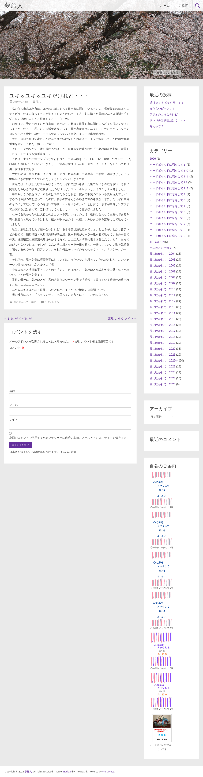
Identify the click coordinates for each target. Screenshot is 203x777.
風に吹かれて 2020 (162, 348)
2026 (153, 158)
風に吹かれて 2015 (162, 319)
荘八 (38, 101)
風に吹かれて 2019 (162, 342)
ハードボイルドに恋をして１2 (168, 182)
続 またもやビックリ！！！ (167, 102)
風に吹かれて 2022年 (164, 360)
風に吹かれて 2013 (162, 307)
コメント (16, 347)
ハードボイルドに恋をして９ (168, 235)
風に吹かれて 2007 (162, 271)
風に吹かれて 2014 (162, 313)
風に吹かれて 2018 (162, 336)
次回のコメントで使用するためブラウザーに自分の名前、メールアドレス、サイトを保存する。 (69, 437)
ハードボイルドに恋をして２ (168, 194)
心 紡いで (157, 241)
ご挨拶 (183, 5)
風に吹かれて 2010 (162, 289)
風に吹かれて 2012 (162, 301)
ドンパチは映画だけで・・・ (168, 120)
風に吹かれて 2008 (162, 277)
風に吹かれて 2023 (162, 366)
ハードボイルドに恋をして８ (168, 229)
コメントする (51, 302)
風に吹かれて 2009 (162, 283)
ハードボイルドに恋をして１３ (169, 188)
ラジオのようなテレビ (164, 114)
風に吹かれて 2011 (162, 295)
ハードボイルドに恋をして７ (168, 223)
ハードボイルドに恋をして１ (168, 164)
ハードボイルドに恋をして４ (168, 206)
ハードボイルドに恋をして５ (168, 212)
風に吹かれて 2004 (162, 253)
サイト (13, 419)
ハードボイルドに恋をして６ (168, 218)
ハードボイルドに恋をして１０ (169, 170)
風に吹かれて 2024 (162, 372)
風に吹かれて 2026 (162, 384)
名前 (12, 391)
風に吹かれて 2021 (162, 354)
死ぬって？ (157, 126)
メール (13, 405)
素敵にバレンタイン (122, 318)
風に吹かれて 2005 (162, 259)
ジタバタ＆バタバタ (18, 318)
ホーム (165, 5)
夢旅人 (13, 5)
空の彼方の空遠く (161, 247)
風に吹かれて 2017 (162, 330)
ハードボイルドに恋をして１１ (169, 176)
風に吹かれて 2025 (162, 378)
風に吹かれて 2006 (162, 265)
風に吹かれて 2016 (25, 302)
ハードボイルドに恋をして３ (168, 200)
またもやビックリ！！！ (165, 108)
